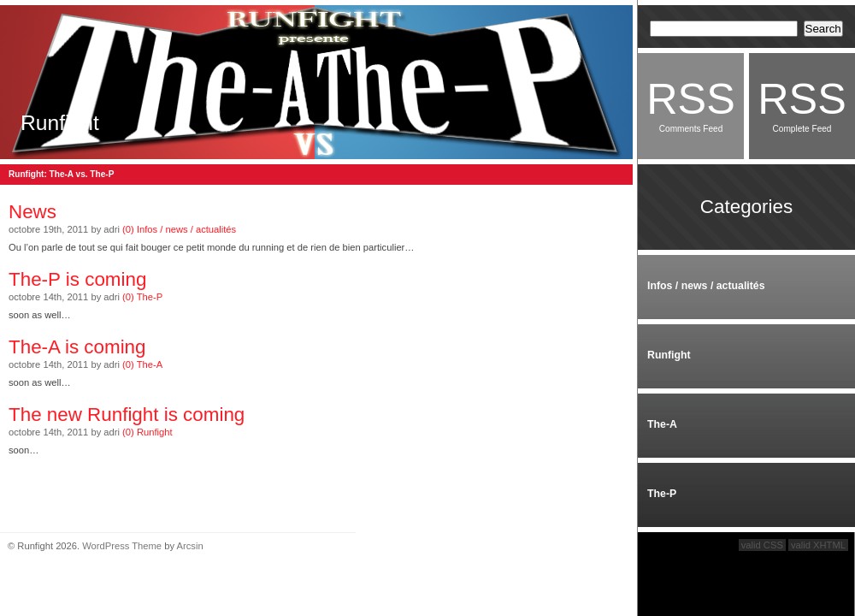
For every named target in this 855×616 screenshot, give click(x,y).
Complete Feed (802, 103)
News (32, 211)
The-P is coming (77, 279)
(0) (128, 229)
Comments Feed (690, 103)
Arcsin (190, 546)
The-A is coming (77, 347)
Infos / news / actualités (186, 229)
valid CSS (762, 545)
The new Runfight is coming (127, 414)
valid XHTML (818, 545)
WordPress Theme (122, 546)
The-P (149, 297)
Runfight (60, 122)
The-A (149, 364)
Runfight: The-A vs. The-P (61, 174)
